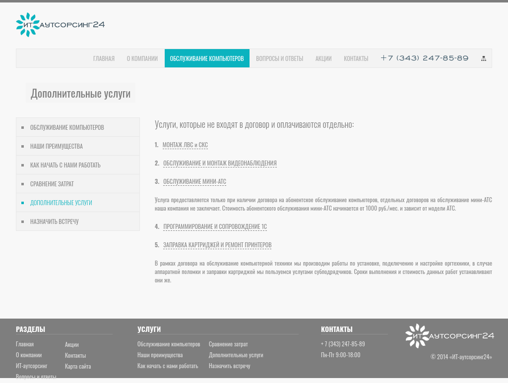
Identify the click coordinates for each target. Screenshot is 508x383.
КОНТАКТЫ (356, 58)
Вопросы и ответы (36, 376)
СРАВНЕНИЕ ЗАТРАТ (52, 183)
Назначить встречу (230, 365)
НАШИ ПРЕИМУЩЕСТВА (56, 146)
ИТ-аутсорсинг (31, 365)
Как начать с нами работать (167, 365)
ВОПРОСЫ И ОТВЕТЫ (279, 58)
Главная (25, 343)
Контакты (75, 355)
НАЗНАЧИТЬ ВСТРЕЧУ (54, 221)
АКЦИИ (324, 58)
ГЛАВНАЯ (104, 58)
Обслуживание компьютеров (168, 343)
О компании (29, 354)
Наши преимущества (160, 354)
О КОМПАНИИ (142, 58)
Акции (72, 344)
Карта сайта (78, 366)
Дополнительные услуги (236, 354)
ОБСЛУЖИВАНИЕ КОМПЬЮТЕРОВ (67, 127)
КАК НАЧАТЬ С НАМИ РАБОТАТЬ (65, 165)
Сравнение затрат (228, 343)
